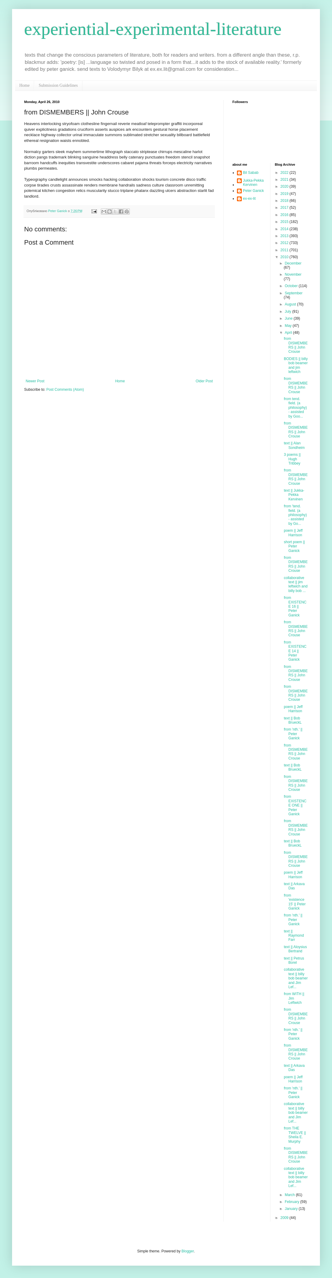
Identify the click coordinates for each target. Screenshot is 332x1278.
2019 (284, 194)
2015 (284, 222)
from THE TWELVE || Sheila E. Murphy (295, 1134)
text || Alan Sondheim (294, 445)
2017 (284, 207)
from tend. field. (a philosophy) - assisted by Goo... (295, 407)
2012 (284, 243)
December (293, 263)
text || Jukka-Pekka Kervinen (294, 494)
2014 (284, 229)
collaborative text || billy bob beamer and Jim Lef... (296, 978)
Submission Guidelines (58, 85)
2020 (284, 186)
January (291, 1209)
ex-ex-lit (249, 198)
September (293, 293)
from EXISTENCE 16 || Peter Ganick (295, 606)
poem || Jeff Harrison (293, 532)
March (290, 1195)
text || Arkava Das (294, 886)
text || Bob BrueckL (293, 720)
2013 (284, 236)
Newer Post (35, 381)
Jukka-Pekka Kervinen (253, 182)
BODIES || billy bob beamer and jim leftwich (296, 365)
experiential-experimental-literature (153, 29)
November (293, 274)
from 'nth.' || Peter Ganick (293, 733)
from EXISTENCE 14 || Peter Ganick (295, 651)
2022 (284, 173)
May (288, 326)
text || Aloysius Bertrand (295, 949)
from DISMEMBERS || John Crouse (296, 345)
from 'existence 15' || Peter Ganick (294, 901)
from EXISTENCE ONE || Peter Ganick (295, 805)
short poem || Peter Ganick (294, 546)
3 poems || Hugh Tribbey (292, 459)
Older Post (204, 381)
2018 (284, 201)
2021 (284, 179)
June (289, 318)
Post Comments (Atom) (65, 389)
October (291, 286)
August (291, 304)
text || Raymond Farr (294, 935)
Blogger (187, 1251)
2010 (284, 257)
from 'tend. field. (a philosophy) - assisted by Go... (295, 515)
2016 (284, 215)
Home (24, 85)
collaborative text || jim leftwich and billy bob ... (295, 584)
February (292, 1202)
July (288, 311)
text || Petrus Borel (294, 960)
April (289, 332)
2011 (284, 250)
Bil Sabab (250, 173)
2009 (284, 1218)
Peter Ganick (253, 191)
